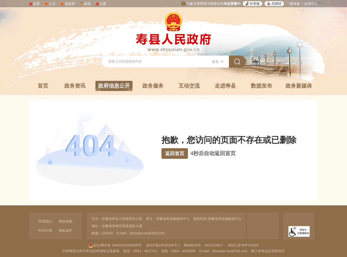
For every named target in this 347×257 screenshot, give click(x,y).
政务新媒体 (299, 86)
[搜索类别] (217, 62)
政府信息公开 (114, 87)
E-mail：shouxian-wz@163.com (141, 233)
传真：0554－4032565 (178, 251)
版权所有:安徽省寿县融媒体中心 (217, 219)
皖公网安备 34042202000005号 (115, 245)
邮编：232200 (102, 233)
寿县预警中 (232, 4)
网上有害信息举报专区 (268, 251)
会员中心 (311, 4)
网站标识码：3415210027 (203, 245)
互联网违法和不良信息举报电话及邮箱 (91, 251)
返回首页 (174, 153)
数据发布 (261, 86)
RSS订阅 (45, 230)
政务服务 (153, 86)
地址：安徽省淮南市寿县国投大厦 (117, 226)
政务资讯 (75, 86)
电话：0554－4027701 (140, 251)
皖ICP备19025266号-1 (163, 245)
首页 (43, 86)
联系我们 (45, 221)
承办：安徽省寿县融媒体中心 (168, 219)
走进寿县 (225, 86)
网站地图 (65, 221)
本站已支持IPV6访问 (243, 245)
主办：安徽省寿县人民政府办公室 (117, 219)
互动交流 (189, 86)
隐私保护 (65, 230)
